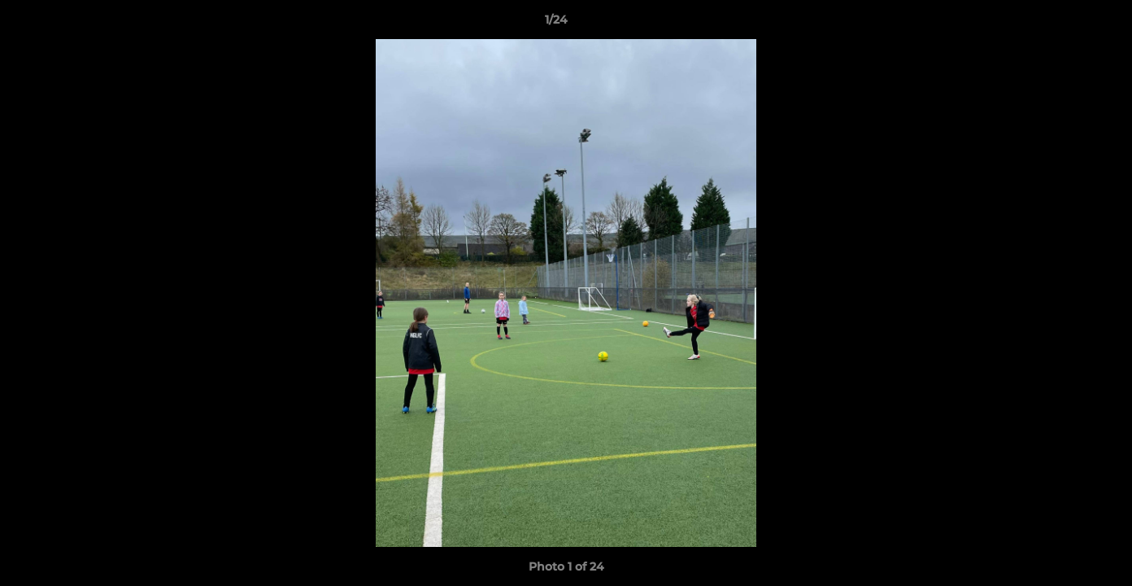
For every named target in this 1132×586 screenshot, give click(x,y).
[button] (1063, 23)
